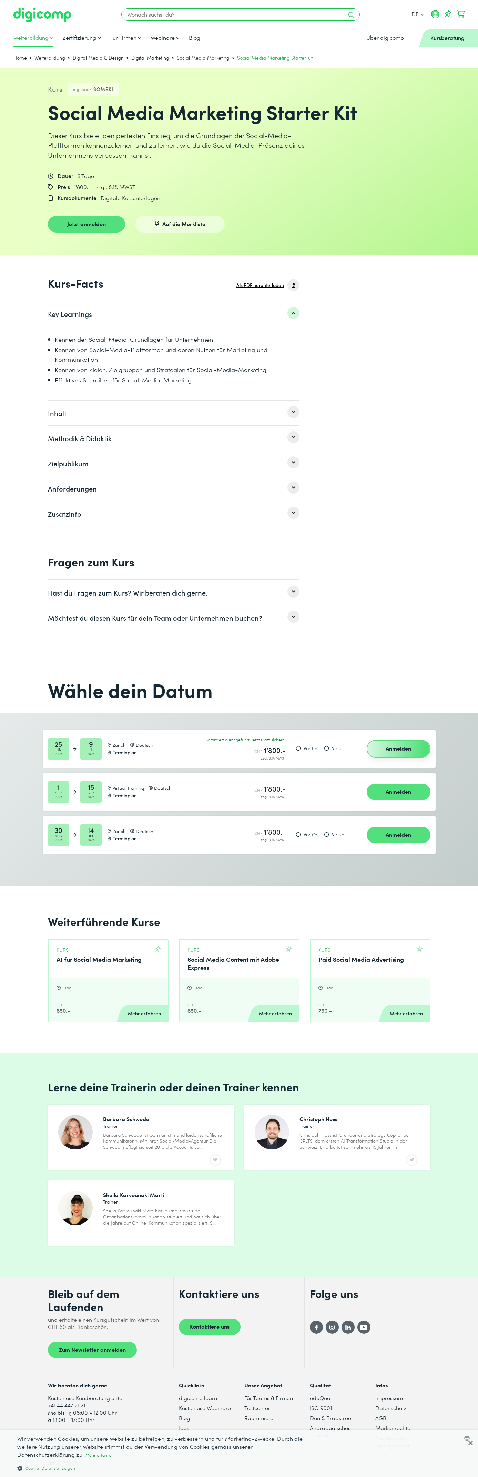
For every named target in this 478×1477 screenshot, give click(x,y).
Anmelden (398, 748)
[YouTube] (363, 1327)
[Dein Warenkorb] (461, 14)
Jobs (184, 1428)
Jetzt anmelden (86, 223)
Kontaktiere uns (210, 1326)
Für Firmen (123, 37)
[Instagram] (332, 1327)
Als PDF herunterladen (260, 285)
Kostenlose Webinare (205, 1408)
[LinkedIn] (348, 1327)
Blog (194, 37)
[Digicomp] (42, 15)
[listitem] (173, 313)
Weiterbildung (31, 37)
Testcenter (257, 1408)
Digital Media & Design (98, 57)
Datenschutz (391, 1408)
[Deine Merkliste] (448, 14)
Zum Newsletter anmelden (92, 1349)
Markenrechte (392, 1428)
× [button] (470, 1443)
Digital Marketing (150, 57)
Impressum (389, 1398)
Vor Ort (311, 748)
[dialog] (239, 1453)
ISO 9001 (321, 1408)
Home (20, 57)
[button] (160, 1468)
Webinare (163, 37)
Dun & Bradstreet (331, 1418)
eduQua (320, 1398)
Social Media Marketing (203, 57)
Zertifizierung (79, 37)
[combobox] (468, 1438)
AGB (380, 1418)
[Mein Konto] (435, 16)
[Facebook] (316, 1327)
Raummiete (258, 1418)
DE (417, 14)
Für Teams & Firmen (268, 1398)
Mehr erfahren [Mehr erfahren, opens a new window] (99, 1455)
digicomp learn (198, 1398)
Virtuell (339, 748)
